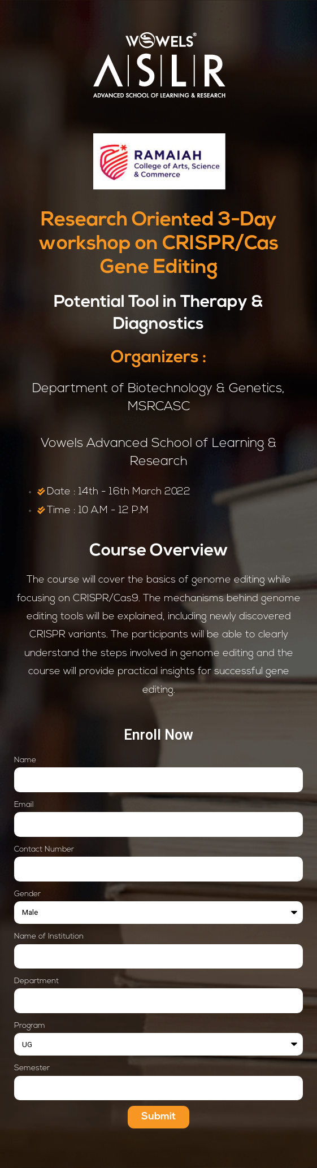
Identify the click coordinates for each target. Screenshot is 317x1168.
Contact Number (44, 849)
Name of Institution (49, 936)
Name (25, 760)
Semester (32, 1068)
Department (36, 981)
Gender (27, 894)
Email (24, 805)
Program (29, 1026)
